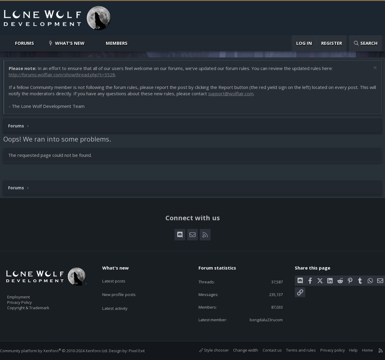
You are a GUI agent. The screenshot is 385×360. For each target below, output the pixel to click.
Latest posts (118, 275)
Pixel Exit (143, 350)
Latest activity (120, 299)
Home (361, 350)
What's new (70, 43)
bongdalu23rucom (261, 319)
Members (117, 43)
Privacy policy (326, 350)
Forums (24, 43)
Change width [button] (239, 350)
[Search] (365, 43)
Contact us (266, 350)
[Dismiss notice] (371, 71)
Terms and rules (295, 350)
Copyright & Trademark (37, 306)
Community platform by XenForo (60, 350)
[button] (39, 43)
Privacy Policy (27, 299)
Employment (26, 293)
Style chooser (208, 350)
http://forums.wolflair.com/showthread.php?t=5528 (65, 78)
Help (347, 350)
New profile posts (124, 287)
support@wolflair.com (241, 96)
